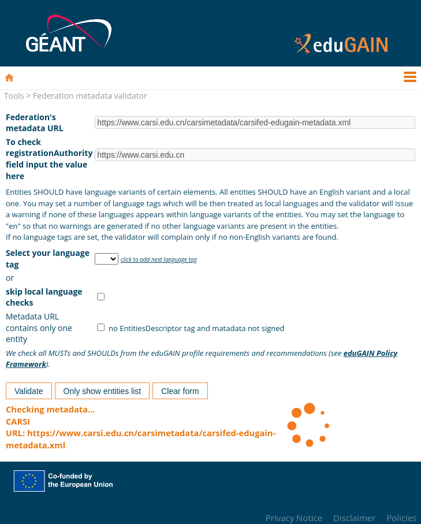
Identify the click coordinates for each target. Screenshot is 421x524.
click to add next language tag (159, 259)
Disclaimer (354, 517)
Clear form (180, 391)
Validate (28, 391)
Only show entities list (102, 391)
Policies (401, 517)
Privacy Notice (294, 517)
